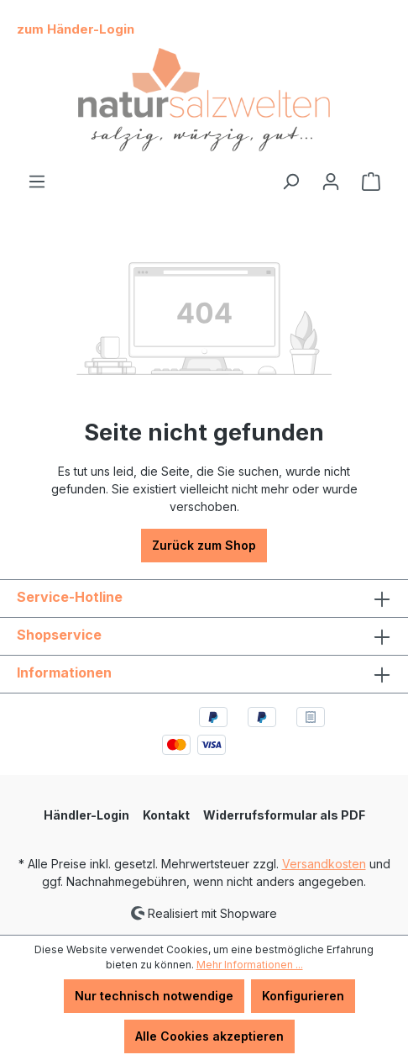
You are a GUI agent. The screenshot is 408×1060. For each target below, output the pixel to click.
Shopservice (59, 634)
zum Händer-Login (75, 29)
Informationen (64, 672)
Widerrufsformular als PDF (284, 815)
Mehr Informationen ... (249, 964)
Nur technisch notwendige (154, 996)
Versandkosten (324, 864)
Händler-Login (86, 815)
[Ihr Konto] (331, 181)
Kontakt (166, 815)
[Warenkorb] (371, 181)
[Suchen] (290, 181)
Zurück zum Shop (204, 545)
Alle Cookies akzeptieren (209, 1036)
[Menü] (37, 181)
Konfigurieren (303, 996)
